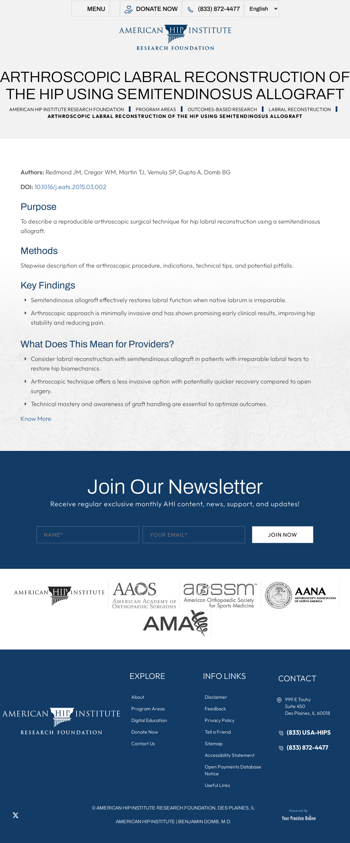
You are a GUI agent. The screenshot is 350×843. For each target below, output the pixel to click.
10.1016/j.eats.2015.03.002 (70, 187)
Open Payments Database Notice (233, 770)
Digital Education (149, 720)
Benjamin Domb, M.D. (204, 821)
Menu (90, 9)
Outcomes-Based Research (222, 109)
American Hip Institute (145, 821)
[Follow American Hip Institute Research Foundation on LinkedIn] (26, 815)
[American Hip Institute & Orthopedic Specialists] (175, 37)
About (137, 697)
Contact (297, 678)
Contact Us (143, 743)
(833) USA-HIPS (309, 732)
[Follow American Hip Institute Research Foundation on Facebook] (5, 815)
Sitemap (214, 743)
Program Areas (156, 109)
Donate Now (151, 9)
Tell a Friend (218, 732)
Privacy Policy (219, 720)
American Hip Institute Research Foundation (66, 109)
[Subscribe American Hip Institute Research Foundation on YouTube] (46, 815)
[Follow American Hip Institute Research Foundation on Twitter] (15, 815)
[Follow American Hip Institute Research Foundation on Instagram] (36, 815)
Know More (36, 419)
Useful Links (217, 785)
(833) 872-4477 (213, 9)
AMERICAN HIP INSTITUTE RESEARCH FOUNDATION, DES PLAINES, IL (175, 808)
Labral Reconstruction (300, 109)
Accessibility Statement (230, 755)
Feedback (215, 709)
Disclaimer (216, 697)
